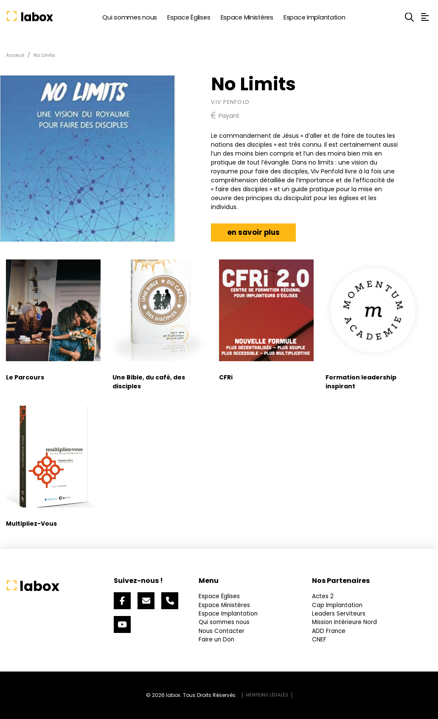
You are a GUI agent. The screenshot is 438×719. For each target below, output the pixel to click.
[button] (409, 17)
